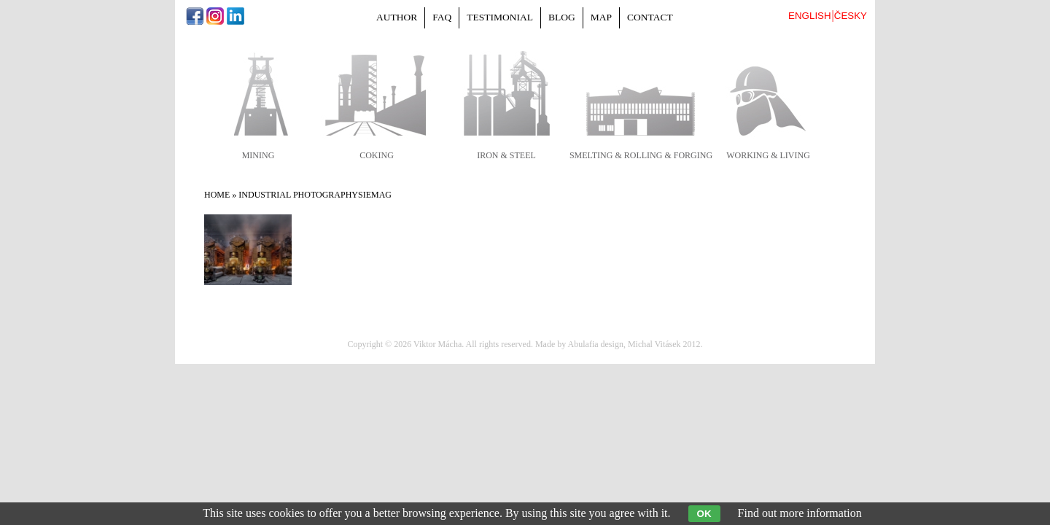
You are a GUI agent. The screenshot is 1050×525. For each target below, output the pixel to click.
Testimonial (500, 17)
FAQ (441, 17)
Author (396, 17)
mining (258, 155)
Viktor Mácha (437, 344)
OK (704, 513)
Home (217, 195)
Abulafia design (595, 344)
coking (376, 155)
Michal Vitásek (654, 344)
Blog (561, 17)
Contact (650, 17)
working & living (768, 155)
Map (601, 17)
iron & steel (506, 155)
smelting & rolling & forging (640, 155)
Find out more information (800, 513)
